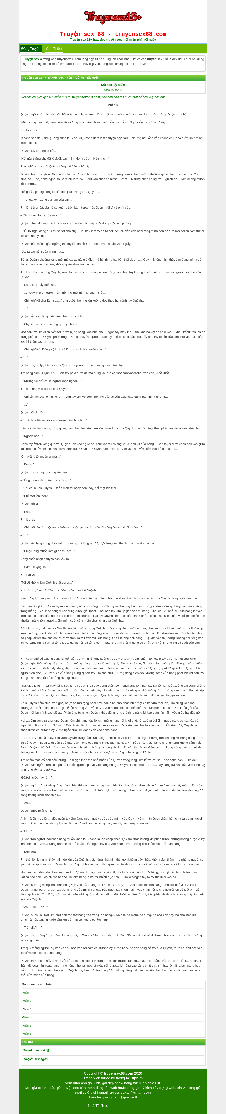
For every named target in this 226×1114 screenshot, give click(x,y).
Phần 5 (27, 1025)
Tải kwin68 (116, 1106)
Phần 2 (27, 1001)
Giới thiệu (54, 49)
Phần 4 (27, 1017)
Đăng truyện (31, 49)
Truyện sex (31, 59)
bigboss (132, 1106)
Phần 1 (27, 992)
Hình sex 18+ (150, 1083)
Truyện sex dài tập (36, 1050)
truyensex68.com (118, 1073)
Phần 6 (27, 1034)
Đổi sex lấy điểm (113, 85)
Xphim (137, 1078)
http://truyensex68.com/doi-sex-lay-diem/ (98, 650)
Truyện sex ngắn (35, 1059)
